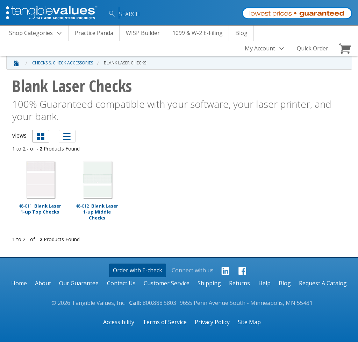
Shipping (209, 283)
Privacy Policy (212, 322)
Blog (241, 33)
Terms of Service (165, 322)
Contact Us (121, 283)
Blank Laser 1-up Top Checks (40, 209)
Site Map (249, 322)
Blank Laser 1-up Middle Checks (97, 212)
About (43, 283)
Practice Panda (94, 33)
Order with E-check (137, 270)
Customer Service (166, 283)
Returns (239, 283)
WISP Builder (143, 33)
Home (19, 283)
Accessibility (118, 322)
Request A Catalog (323, 283)
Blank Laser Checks (125, 63)
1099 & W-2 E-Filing (197, 33)
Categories (37, 33)
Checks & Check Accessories (62, 63)
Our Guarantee (79, 283)
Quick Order (312, 48)
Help (264, 283)
